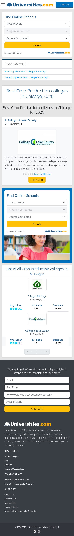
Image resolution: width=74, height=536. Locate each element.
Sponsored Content (12, 53)
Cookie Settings (11, 507)
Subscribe (64, 4)
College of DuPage (37, 296)
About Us (8, 464)
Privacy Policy (10, 498)
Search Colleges (11, 456)
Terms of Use (10, 503)
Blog (6, 460)
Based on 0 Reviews (42, 174)
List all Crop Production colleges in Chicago (26, 77)
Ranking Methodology (14, 469)
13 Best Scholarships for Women (18, 484)
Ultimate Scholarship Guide (16, 479)
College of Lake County (22, 120)
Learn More (37, 180)
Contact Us (9, 494)
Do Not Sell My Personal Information (20, 511)
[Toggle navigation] (3, 4)
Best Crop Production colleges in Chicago (25, 71)
